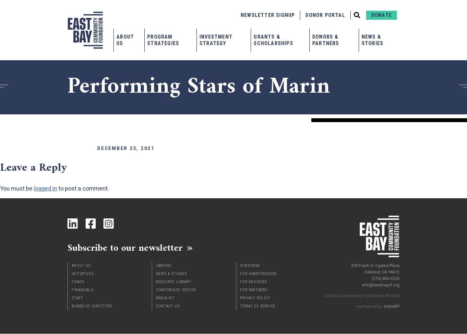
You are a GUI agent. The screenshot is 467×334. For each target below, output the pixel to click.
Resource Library (173, 282)
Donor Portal (325, 15)
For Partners (253, 290)
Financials (82, 290)
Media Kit (165, 298)
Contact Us (168, 306)
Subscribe (250, 266)
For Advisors (253, 282)
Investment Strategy (216, 40)
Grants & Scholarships (273, 40)
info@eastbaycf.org (381, 284)
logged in (45, 188)
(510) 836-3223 (386, 278)
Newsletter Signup (268, 15)
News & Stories (372, 40)
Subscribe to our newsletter (125, 247)
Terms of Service (257, 306)
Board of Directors (92, 306)
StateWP (392, 306)
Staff (77, 298)
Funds (78, 282)
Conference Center (176, 290)
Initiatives (83, 274)
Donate (381, 15)
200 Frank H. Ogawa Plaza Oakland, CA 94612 (375, 268)
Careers (164, 266)
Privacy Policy (255, 298)
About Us (125, 40)
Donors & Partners (325, 40)
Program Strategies (163, 40)
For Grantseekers (258, 274)
